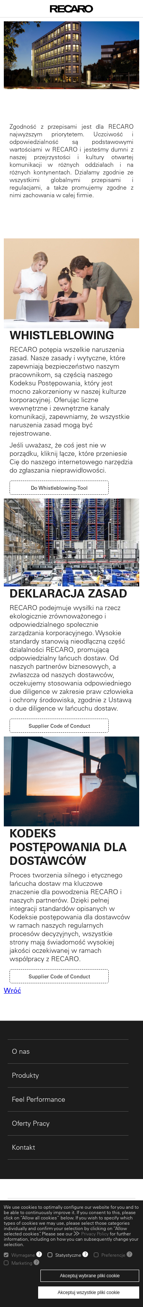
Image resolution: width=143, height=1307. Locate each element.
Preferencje (113, 1255)
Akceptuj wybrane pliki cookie (90, 1275)
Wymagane (23, 1255)
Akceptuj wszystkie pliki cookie (89, 1292)
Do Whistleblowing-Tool (59, 487)
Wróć (12, 990)
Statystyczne (68, 1255)
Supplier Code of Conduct (59, 725)
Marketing (21, 1263)
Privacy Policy (95, 1233)
